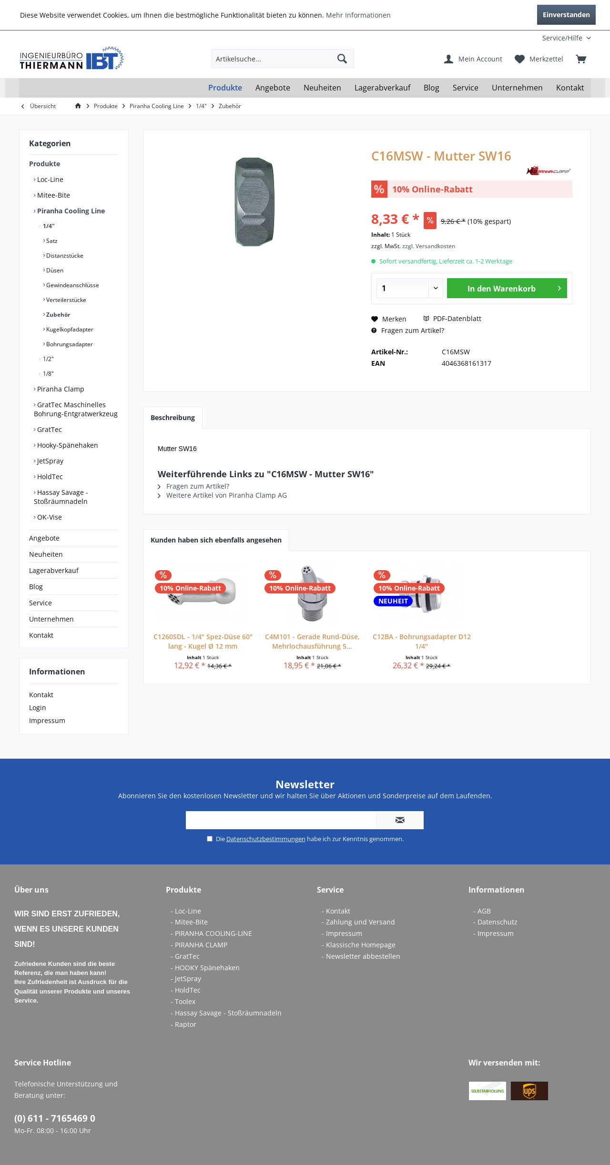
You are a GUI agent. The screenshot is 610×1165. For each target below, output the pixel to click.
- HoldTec (186, 989)
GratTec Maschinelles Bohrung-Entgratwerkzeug (76, 409)
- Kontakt (336, 910)
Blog (36, 586)
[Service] (465, 88)
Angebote (44, 537)
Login (37, 707)
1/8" (47, 374)
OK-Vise (48, 517)
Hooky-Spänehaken (66, 445)
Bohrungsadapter (69, 344)
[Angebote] (273, 88)
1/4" (48, 226)
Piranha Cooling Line (70, 210)
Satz (51, 241)
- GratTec (185, 956)
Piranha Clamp (59, 388)
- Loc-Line (186, 910)
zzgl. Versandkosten (428, 246)
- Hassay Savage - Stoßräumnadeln (226, 1012)
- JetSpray (186, 978)
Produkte (44, 163)
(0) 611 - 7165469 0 (54, 1118)
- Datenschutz (495, 921)
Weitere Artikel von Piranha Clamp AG (222, 495)
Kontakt (41, 635)
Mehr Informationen (358, 15)
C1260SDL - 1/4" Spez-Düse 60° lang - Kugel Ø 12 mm (203, 641)
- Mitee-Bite (189, 921)
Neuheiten (46, 554)
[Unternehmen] (517, 88)
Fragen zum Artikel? (407, 330)
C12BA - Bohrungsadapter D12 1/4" (422, 641)
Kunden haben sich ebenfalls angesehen (216, 539)
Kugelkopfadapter (69, 329)
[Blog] (431, 88)
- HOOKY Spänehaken (205, 967)
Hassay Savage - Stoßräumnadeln (61, 497)
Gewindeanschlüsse (72, 285)
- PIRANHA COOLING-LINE (211, 933)
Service (40, 602)
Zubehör (57, 315)
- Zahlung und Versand (358, 921)
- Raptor (183, 1024)
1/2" (47, 359)
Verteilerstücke (65, 300)
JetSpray (49, 460)
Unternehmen (51, 618)
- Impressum (342, 933)
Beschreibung (173, 417)
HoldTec (49, 476)
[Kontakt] (570, 88)
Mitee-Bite (52, 195)
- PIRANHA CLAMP (199, 944)
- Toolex (183, 1001)
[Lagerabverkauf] (382, 88)
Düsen (54, 270)
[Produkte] (225, 88)
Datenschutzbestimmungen (265, 838)
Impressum (47, 720)
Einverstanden (566, 14)
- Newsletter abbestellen (361, 956)
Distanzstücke (64, 255)
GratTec (48, 429)
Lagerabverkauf (54, 570)
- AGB (482, 910)
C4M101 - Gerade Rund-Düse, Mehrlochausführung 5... (312, 641)
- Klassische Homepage (359, 944)
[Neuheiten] (322, 88)
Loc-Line (49, 179)
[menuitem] (528, 38)
